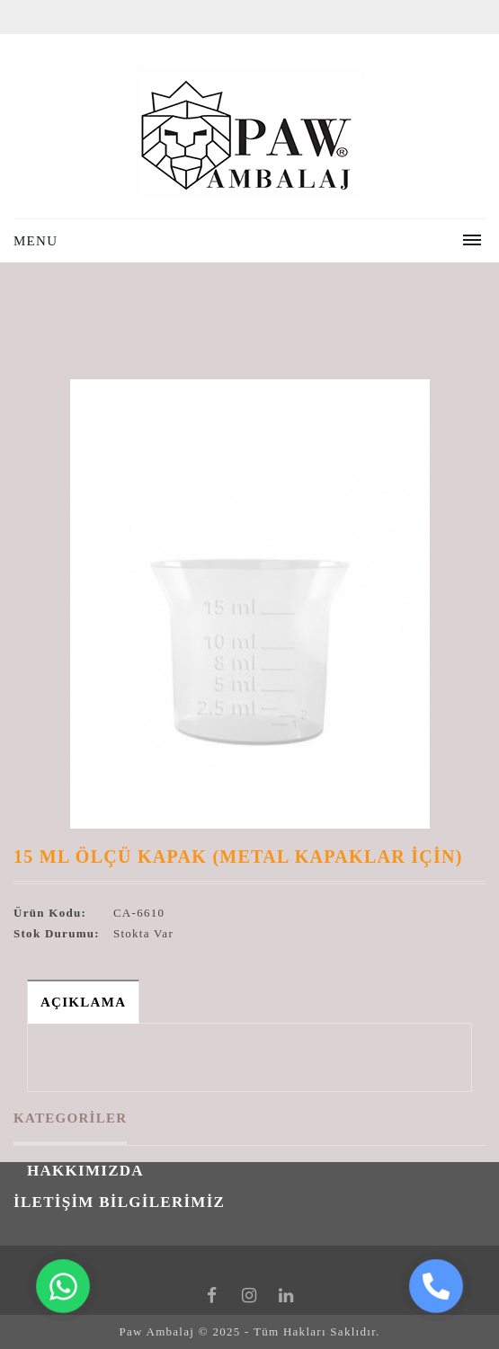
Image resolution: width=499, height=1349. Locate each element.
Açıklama (83, 1002)
